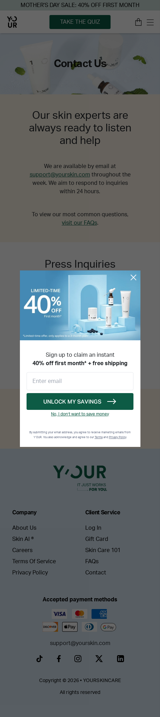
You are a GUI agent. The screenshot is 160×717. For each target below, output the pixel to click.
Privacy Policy (117, 437)
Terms (99, 437)
